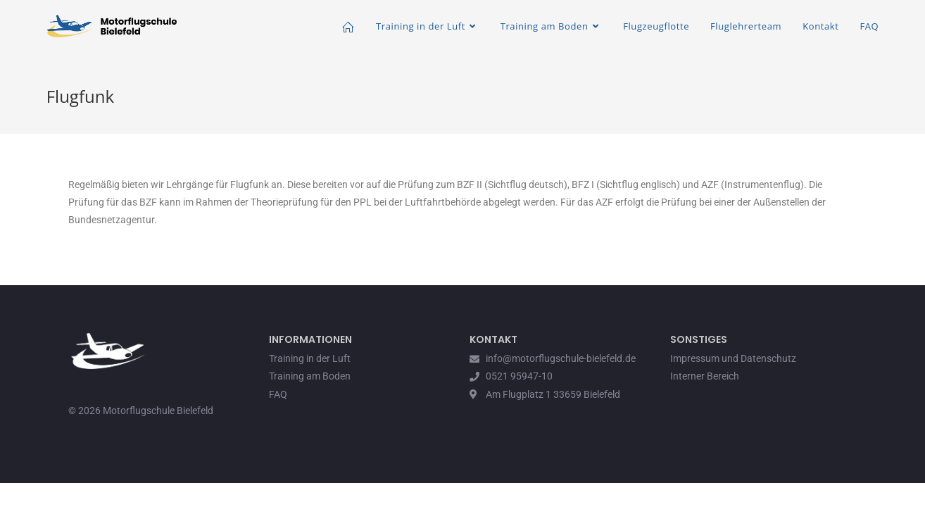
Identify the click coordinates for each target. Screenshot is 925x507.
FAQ (278, 394)
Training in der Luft (310, 358)
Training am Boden (310, 376)
